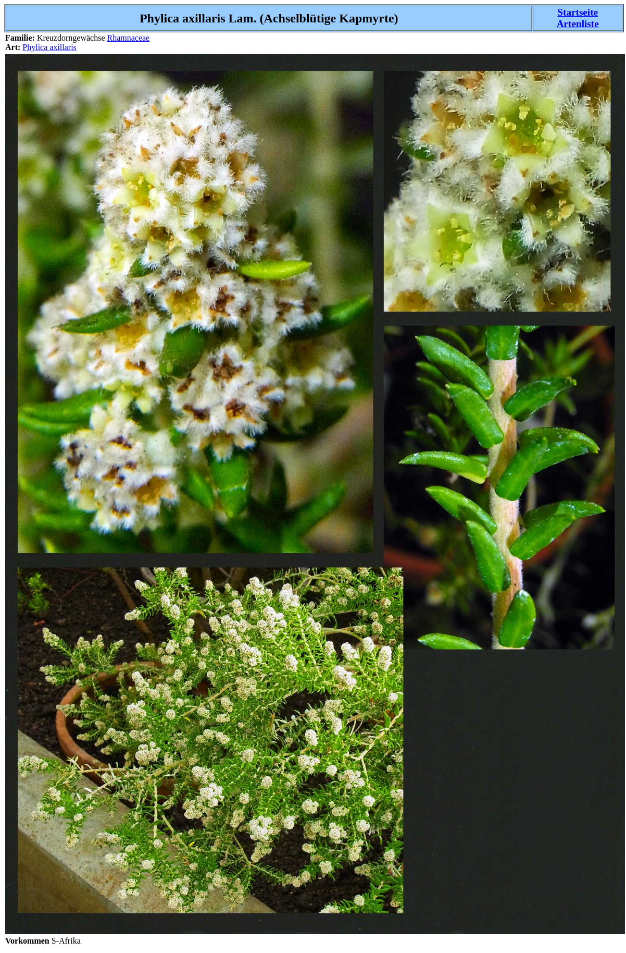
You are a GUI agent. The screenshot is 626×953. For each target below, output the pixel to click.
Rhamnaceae (128, 37)
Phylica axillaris (49, 47)
